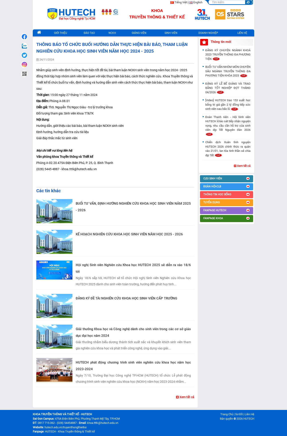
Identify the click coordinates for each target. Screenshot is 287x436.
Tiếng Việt (181, 2)
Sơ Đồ (239, 414)
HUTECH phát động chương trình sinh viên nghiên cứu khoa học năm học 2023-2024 (133, 365)
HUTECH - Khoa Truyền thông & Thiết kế (70, 431)
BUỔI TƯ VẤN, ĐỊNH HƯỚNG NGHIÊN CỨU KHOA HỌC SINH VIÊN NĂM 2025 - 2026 (133, 207)
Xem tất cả (185, 397)
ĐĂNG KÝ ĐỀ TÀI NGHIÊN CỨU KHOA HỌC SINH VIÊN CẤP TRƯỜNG (126, 298)
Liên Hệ (249, 414)
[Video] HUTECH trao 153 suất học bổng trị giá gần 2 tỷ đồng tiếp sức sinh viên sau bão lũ (227, 104)
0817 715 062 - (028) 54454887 (57, 423)
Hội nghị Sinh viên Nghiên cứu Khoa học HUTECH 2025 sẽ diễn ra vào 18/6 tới (133, 268)
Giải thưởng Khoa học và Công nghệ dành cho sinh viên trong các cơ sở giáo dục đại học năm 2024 (133, 332)
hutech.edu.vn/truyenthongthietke (66, 427)
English (197, 2)
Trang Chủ (226, 414)
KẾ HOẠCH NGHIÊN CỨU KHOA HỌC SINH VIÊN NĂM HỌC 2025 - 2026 (129, 234)
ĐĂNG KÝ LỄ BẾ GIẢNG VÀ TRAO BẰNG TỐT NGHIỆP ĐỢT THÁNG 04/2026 (227, 88)
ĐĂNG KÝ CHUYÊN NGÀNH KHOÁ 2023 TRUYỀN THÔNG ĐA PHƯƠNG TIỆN (227, 55)
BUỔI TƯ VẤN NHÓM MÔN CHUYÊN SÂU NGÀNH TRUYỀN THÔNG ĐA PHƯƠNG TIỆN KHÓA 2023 (227, 71)
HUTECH (248, 418)
